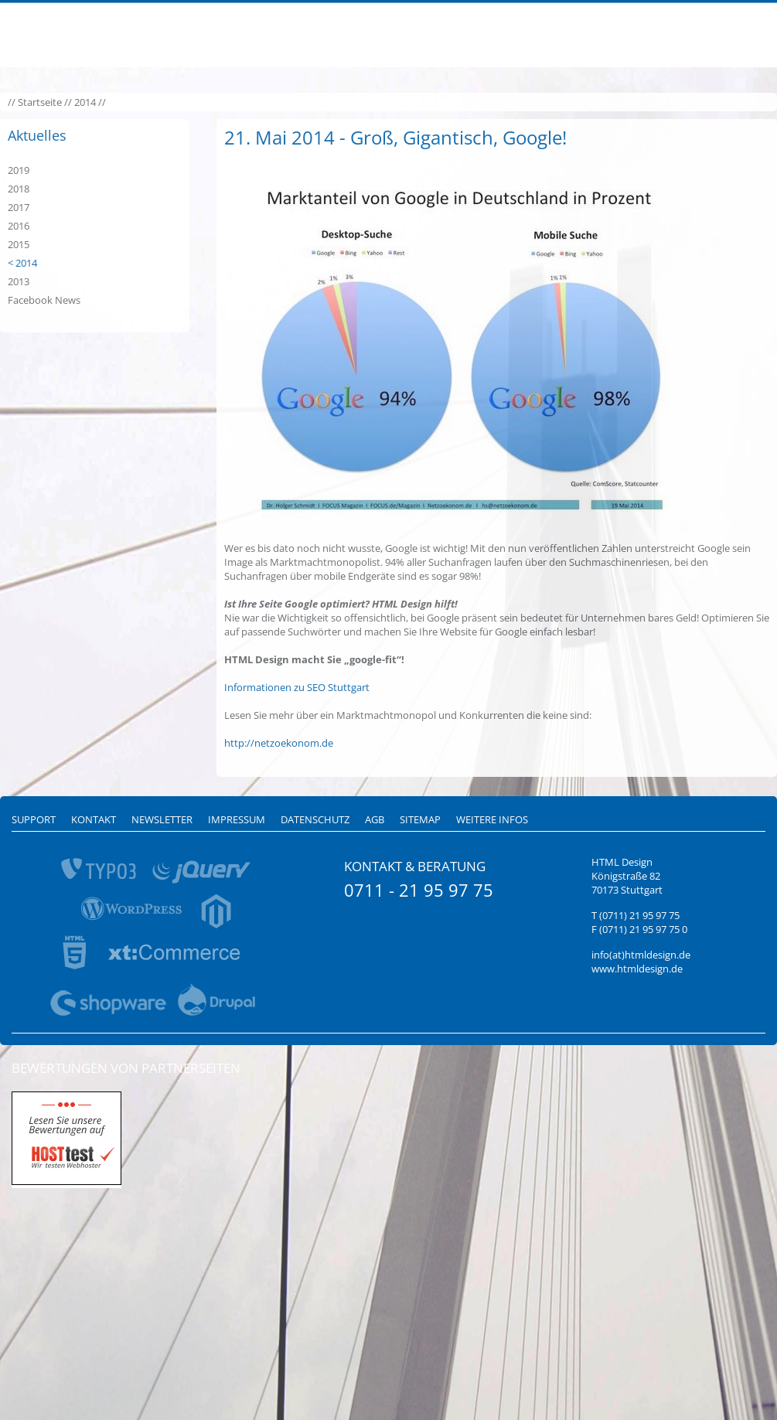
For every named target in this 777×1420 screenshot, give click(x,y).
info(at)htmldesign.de (640, 955)
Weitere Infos (492, 819)
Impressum (236, 819)
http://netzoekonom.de (278, 743)
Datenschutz (315, 819)
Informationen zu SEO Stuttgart (297, 687)
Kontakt (93, 819)
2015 (18, 244)
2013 (18, 281)
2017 (18, 207)
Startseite (40, 102)
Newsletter (162, 819)
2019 (18, 170)
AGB (374, 819)
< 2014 (22, 263)
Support (34, 819)
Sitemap (420, 819)
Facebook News (44, 300)
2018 (18, 189)
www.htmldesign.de (637, 969)
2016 (18, 226)
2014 (85, 102)
